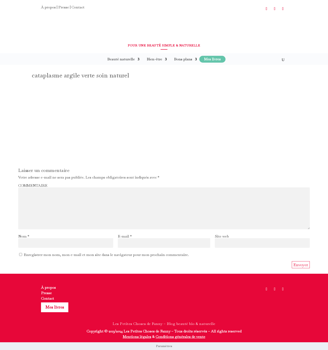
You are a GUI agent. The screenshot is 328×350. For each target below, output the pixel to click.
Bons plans (183, 59)
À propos (48, 7)
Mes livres (54, 307)
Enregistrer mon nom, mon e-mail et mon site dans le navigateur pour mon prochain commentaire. (106, 254)
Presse (63, 7)
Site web (222, 236)
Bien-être (154, 59)
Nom (23, 236)
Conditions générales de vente (180, 336)
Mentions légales (137, 336)
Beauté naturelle (121, 59)
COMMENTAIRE (32, 185)
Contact (78, 7)
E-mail (125, 236)
